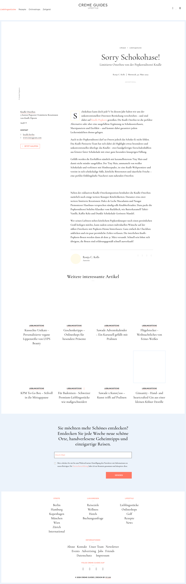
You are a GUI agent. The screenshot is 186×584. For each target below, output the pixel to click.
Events (76, 551)
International (57, 531)
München (57, 518)
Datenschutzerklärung (80, 466)
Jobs (100, 551)
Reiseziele (93, 505)
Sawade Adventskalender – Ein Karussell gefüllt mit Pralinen (112, 334)
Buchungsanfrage (93, 518)
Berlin (56, 505)
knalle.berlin (28, 134)
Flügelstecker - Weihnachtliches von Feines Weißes (149, 334)
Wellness (93, 509)
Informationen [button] (93, 540)
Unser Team (96, 547)
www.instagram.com (32, 137)
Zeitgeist (52, 13)
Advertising (89, 551)
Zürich (57, 527)
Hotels (93, 514)
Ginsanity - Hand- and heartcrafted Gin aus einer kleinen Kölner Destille (149, 397)
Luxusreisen (24, 8)
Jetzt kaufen (30, 146)
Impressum (102, 555)
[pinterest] (96, 569)
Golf (129, 514)
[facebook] (83, 569)
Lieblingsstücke (13, 13)
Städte (8, 8)
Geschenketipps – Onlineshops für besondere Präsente (74, 334)
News (129, 523)
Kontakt (82, 547)
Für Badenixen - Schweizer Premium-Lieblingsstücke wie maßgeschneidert (74, 397)
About (71, 547)
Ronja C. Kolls (119, 74)
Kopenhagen (56, 514)
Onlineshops (39, 13)
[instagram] (89, 569)
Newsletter (112, 547)
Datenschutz (84, 555)
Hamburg (57, 509)
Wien (56, 523)
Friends (109, 551)
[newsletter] (102, 569)
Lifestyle (42, 8)
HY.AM (108, 577)
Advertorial (130, 82)
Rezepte (27, 13)
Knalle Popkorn (99, 119)
